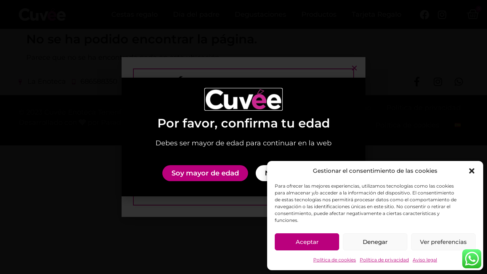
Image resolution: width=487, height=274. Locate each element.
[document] (243, 137)
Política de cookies (334, 260)
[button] (472, 171)
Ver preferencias (443, 241)
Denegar (375, 241)
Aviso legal (425, 260)
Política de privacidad (384, 260)
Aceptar (307, 241)
